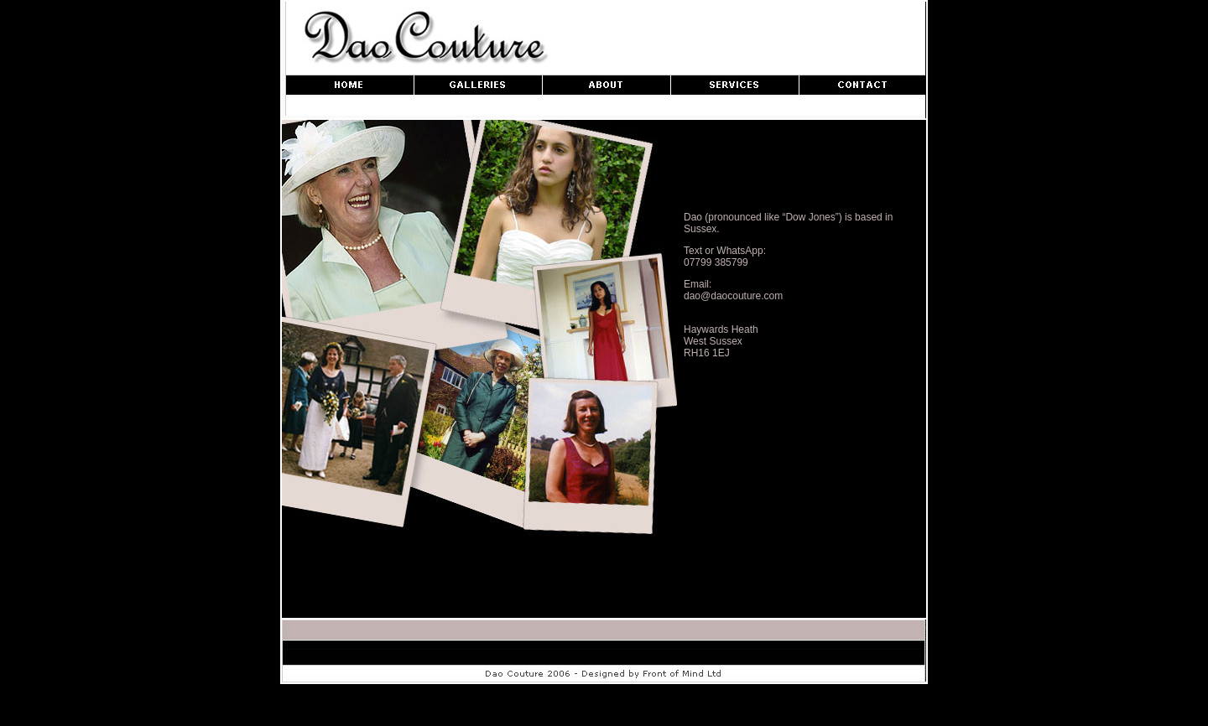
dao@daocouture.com (733, 296)
